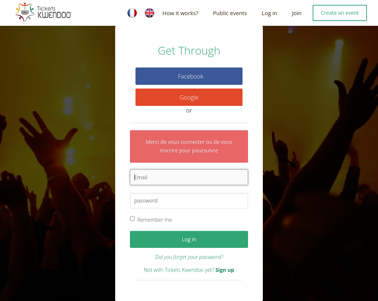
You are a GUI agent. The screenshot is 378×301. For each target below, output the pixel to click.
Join (297, 13)
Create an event (340, 12)
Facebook (190, 76)
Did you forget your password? (189, 256)
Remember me (154, 219)
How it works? (180, 13)
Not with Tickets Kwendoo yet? (189, 269)
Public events (230, 13)
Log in (269, 13)
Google (188, 97)
